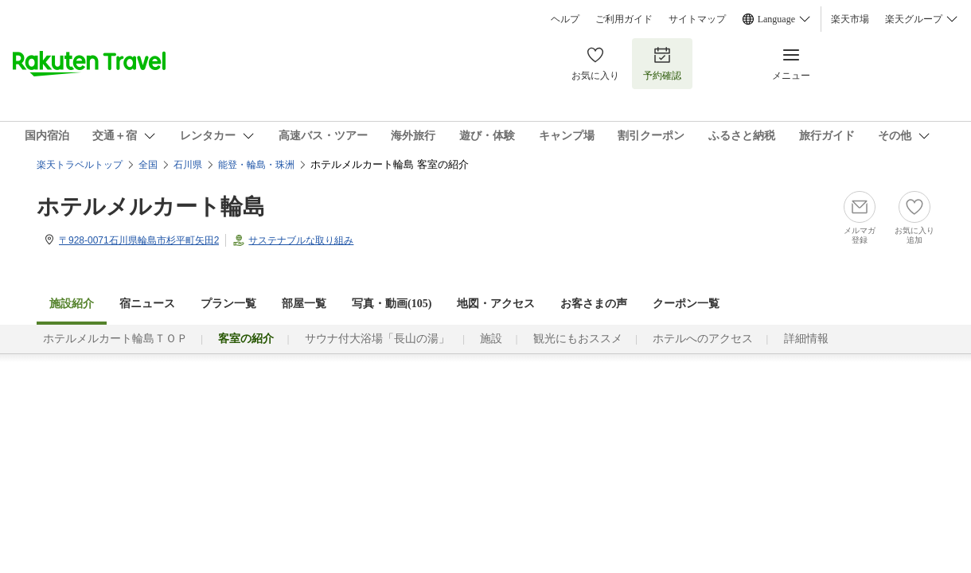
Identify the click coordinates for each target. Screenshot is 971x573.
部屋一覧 (304, 304)
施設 (491, 339)
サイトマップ (697, 19)
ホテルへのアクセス (703, 339)
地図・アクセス (496, 304)
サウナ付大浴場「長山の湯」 (377, 339)
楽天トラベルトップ (80, 164)
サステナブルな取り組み (300, 240)
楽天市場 (850, 19)
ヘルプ (565, 19)
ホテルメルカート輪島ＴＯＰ (115, 339)
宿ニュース (147, 304)
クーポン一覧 (686, 304)
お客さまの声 (593, 304)
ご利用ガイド (624, 19)
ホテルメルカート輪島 (151, 206)
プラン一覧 (228, 304)
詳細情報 (806, 339)
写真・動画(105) (391, 304)
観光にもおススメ (577, 339)
